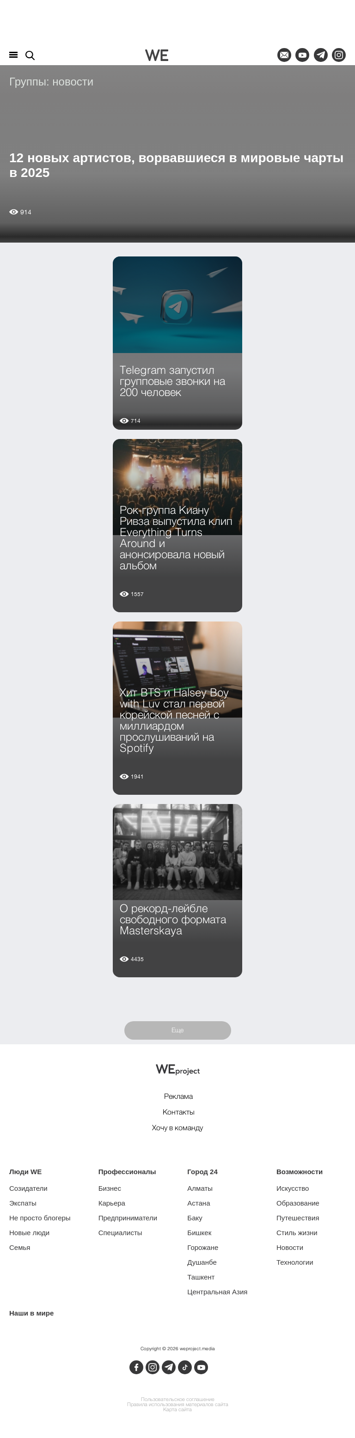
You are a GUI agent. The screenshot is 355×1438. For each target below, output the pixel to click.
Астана (198, 1203)
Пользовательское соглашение (177, 1399)
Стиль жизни (297, 1233)
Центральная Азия (217, 1292)
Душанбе (201, 1262)
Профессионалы (127, 1171)
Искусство (292, 1188)
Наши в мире (31, 1313)
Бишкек (199, 1233)
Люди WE (25, 1171)
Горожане (202, 1247)
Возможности (299, 1171)
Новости (289, 1247)
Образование (297, 1203)
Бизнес (109, 1188)
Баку (194, 1218)
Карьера (111, 1203)
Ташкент (200, 1277)
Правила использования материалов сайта (177, 1405)
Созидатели (28, 1188)
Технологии (294, 1262)
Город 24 (202, 1171)
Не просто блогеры (40, 1218)
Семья (19, 1247)
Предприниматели (127, 1218)
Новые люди (29, 1233)
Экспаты (23, 1203)
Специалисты (120, 1233)
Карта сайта (177, 1410)
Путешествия (297, 1218)
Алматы (200, 1188)
